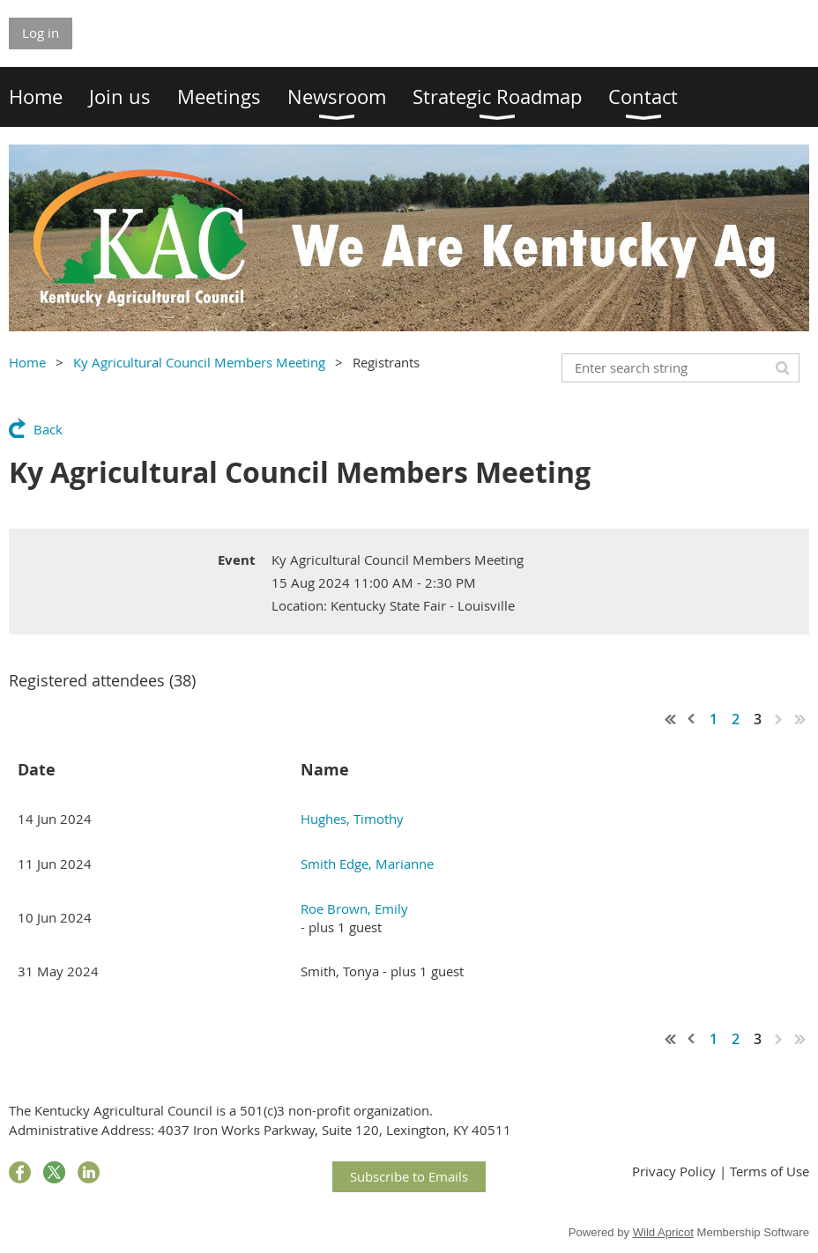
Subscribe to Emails (409, 1176)
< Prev (692, 719)
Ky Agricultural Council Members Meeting (199, 362)
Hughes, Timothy (352, 818)
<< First (671, 719)
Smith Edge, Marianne (367, 863)
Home (27, 362)
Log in (40, 32)
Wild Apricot (663, 1232)
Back (48, 429)
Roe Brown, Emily (354, 908)
